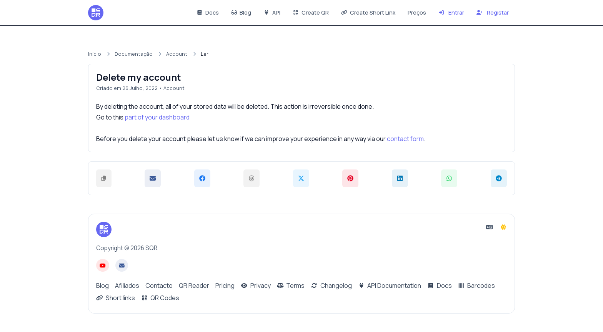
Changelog (331, 285)
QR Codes (160, 298)
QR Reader (194, 285)
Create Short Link (368, 12)
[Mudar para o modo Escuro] (503, 227)
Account (176, 53)
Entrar (451, 12)
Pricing (225, 285)
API (271, 12)
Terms (291, 285)
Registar (492, 12)
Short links (115, 298)
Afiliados (127, 285)
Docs (208, 12)
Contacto (159, 285)
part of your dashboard (157, 117)
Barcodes (476, 285)
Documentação (134, 53)
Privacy (256, 285)
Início (94, 53)
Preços (417, 12)
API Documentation (389, 285)
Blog (241, 12)
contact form (405, 138)
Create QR (311, 12)
